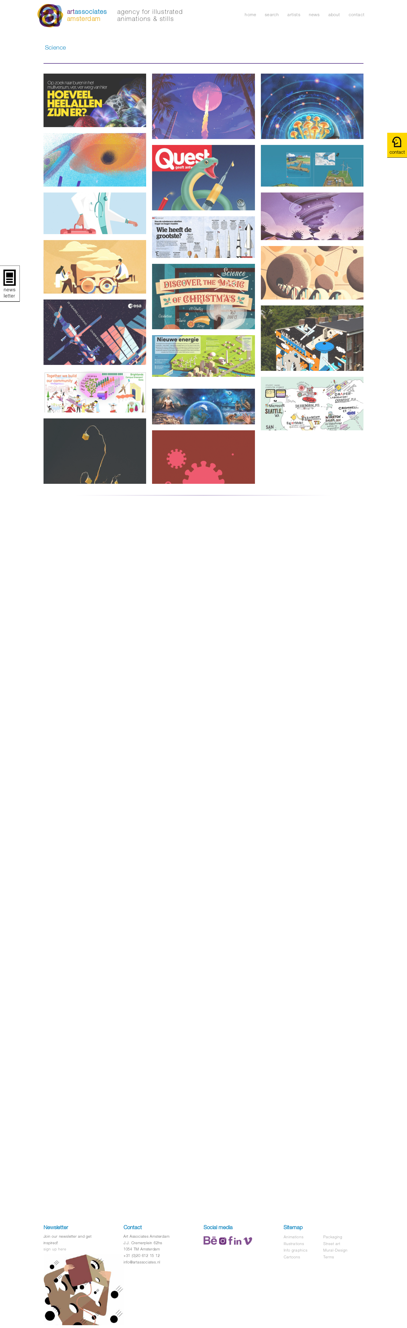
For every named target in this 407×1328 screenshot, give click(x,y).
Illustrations (294, 1244)
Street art (331, 1244)
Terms (328, 1257)
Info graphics (296, 1250)
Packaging (332, 1237)
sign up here (55, 1249)
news (314, 14)
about (334, 14)
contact (357, 14)
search (272, 14)
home (250, 14)
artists (293, 14)
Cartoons (292, 1257)
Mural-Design (335, 1250)
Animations (293, 1237)
